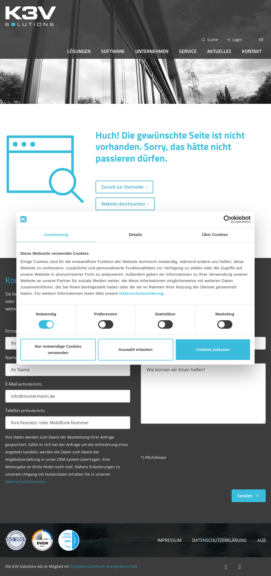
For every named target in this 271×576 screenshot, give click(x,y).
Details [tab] (135, 234)
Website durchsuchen (123, 204)
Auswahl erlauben (135, 349)
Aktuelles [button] (219, 51)
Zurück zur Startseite (122, 187)
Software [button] (113, 51)
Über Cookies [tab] (215, 234)
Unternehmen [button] (151, 51)
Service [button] (188, 51)
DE (261, 39)
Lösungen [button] (79, 51)
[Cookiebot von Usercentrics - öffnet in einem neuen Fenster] (227, 219)
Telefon (24, 410)
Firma (11, 331)
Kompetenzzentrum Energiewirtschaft (103, 566)
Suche (212, 39)
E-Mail (23, 384)
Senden (248, 496)
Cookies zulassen (213, 349)
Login (237, 39)
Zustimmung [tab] (56, 234)
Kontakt (251, 51)
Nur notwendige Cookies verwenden (58, 349)
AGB (261, 540)
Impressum (169, 540)
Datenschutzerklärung (141, 293)
